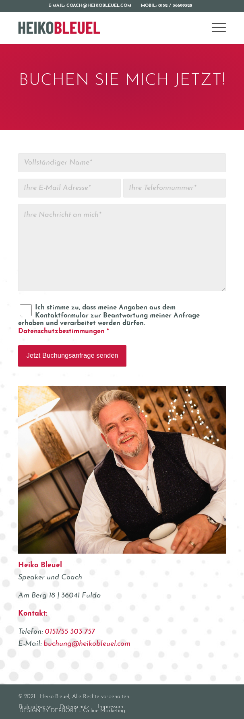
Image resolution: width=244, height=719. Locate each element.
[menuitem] (90, 6)
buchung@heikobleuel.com (86, 644)
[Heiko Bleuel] (101, 28)
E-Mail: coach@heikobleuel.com (89, 6)
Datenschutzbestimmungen (61, 331)
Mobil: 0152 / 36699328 (166, 6)
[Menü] (215, 28)
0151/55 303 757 (70, 632)
